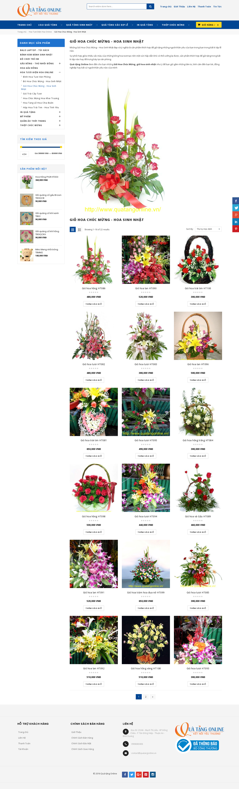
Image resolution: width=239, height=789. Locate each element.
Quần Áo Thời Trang (33, 121)
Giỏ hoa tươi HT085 (198, 592)
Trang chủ (21, 31)
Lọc (24, 154)
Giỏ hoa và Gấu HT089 (198, 516)
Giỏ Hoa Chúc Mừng (124, 64)
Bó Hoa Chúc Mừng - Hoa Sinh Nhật (42, 81)
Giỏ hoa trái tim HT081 (94, 440)
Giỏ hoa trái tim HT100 (198, 288)
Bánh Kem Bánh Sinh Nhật (36, 54)
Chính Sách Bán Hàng (82, 737)
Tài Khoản (23, 749)
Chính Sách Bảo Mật (81, 743)
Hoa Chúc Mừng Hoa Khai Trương (41, 98)
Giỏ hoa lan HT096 (198, 364)
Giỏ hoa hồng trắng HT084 (198, 440)
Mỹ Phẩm (25, 116)
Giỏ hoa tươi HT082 (93, 364)
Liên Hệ (22, 737)
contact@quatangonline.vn (143, 753)
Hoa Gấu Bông (29, 68)
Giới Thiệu (76, 732)
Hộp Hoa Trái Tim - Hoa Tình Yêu (41, 107)
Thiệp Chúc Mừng (31, 125)
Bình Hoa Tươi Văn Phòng (37, 76)
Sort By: (189, 229)
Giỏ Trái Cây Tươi (32, 93)
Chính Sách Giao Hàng (82, 749)
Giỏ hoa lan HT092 (94, 668)
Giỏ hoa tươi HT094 (146, 516)
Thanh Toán (24, 743)
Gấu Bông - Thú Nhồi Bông (37, 63)
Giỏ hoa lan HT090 (146, 288)
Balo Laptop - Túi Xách (34, 50)
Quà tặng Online (79, 64)
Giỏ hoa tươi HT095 (146, 440)
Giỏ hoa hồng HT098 (94, 516)
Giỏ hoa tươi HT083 (146, 364)
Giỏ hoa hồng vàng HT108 (146, 668)
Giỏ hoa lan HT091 (94, 592)
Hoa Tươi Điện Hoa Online (40, 31)
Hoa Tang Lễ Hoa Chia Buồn (38, 102)
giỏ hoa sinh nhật (146, 64)
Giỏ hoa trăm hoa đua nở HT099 (146, 592)
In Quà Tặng (28, 112)
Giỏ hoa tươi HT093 (198, 668)
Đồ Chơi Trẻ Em (29, 59)
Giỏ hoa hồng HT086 (94, 288)
